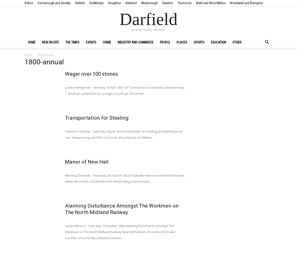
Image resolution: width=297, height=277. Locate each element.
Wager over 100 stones (91, 74)
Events (91, 42)
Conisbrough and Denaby (54, 3)
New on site (50, 42)
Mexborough (149, 3)
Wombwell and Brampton (246, 3)
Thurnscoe (185, 3)
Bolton (29, 3)
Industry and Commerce (135, 42)
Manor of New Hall (87, 162)
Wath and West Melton (211, 3)
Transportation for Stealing (97, 118)
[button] (266, 42)
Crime (107, 42)
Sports (199, 42)
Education (218, 42)
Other (236, 42)
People (165, 42)
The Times (72, 42)
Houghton (114, 3)
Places (182, 42)
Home (32, 42)
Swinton (167, 3)
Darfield (80, 3)
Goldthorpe (96, 3)
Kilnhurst (131, 3)
